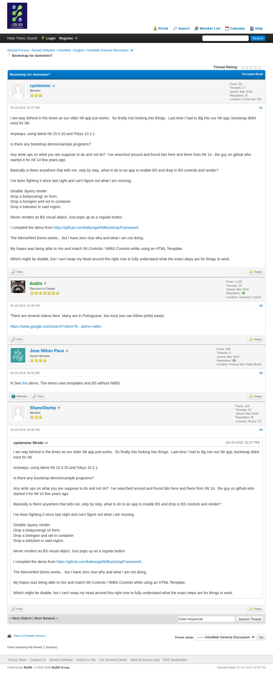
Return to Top (86, 660)
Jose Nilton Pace (47, 350)
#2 (261, 305)
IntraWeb (64, 50)
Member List (210, 28)
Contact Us (38, 660)
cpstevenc (40, 85)
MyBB (28, 667)
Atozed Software (43, 50)
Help (259, 28)
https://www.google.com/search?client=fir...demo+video (56, 326)
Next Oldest (21, 618)
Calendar (237, 28)
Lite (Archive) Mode (113, 660)
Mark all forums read (144, 660)
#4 (261, 429)
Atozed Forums (18, 50)
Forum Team (17, 660)
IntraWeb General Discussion (108, 50)
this (25, 383)
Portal (163, 28)
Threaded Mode (252, 74)
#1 (261, 107)
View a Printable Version (29, 635)
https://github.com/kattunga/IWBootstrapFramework (96, 227)
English (79, 50)
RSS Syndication (175, 660)
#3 (261, 373)
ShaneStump (43, 408)
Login (50, 38)
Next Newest (44, 618)
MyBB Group (60, 667)
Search (184, 28)
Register (66, 38)
